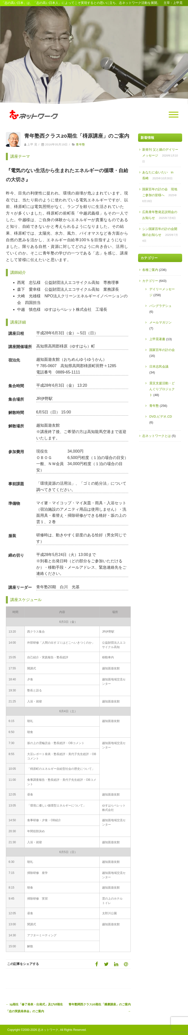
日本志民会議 (158, 366)
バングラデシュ (160, 306)
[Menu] (173, 115)
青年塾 (80, 144)
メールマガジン (160, 322)
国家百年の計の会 (162, 350)
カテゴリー (150, 281)
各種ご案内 (150, 270)
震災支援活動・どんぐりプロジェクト (162, 389)
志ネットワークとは (156, 436)
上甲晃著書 (157, 339)
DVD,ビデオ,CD (160, 416)
